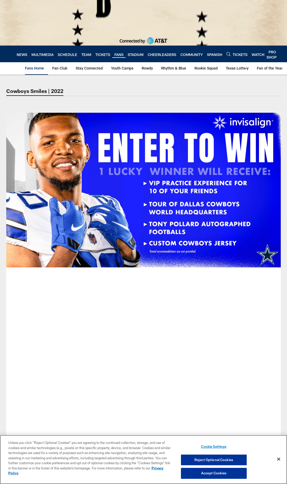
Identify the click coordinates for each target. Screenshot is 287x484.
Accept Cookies (213, 473)
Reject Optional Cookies (213, 460)
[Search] (228, 54)
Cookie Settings (213, 446)
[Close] (278, 459)
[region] (143, 459)
